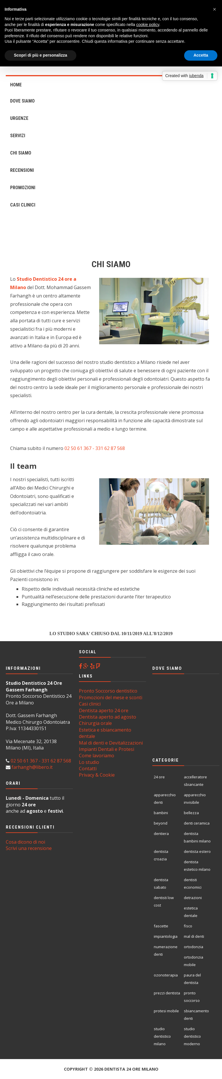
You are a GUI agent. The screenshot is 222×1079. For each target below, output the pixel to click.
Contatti (88, 768)
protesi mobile (166, 1010)
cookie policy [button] (147, 24)
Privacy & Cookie (97, 775)
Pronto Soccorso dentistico (108, 691)
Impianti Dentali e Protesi (106, 749)
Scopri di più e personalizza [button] (40, 55)
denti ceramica (197, 823)
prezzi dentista (167, 993)
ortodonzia (193, 946)
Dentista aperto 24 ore (103, 710)
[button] (214, 9)
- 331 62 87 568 (108, 448)
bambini (161, 812)
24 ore (159, 777)
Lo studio (89, 762)
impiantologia (165, 936)
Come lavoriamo (96, 755)
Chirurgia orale (95, 723)
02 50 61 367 (77, 448)
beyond (160, 823)
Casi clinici (90, 704)
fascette (161, 926)
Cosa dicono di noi (25, 842)
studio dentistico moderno (192, 1036)
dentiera (161, 833)
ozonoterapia (166, 975)
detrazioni (193, 897)
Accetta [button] (200, 55)
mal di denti (194, 936)
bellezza (191, 812)
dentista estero (197, 851)
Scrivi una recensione (29, 848)
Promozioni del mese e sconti (110, 697)
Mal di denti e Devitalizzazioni (111, 743)
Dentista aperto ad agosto (107, 717)
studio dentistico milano (162, 1036)
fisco (188, 926)
